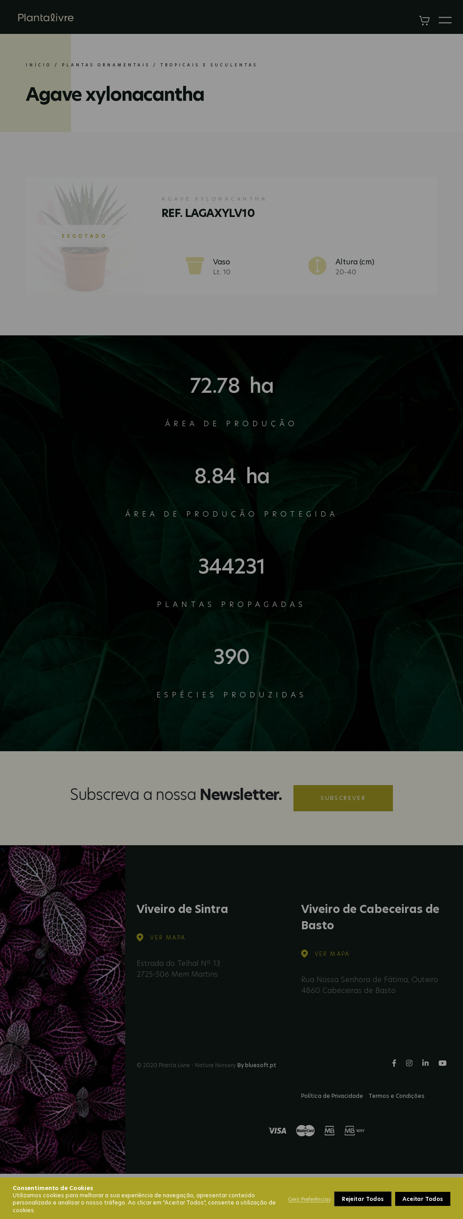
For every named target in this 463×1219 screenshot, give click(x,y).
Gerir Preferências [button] (309, 1199)
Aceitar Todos (422, 1199)
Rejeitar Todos (363, 1199)
